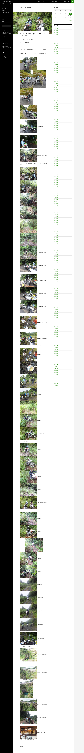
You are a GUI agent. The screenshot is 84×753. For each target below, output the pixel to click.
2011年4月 (56, 241)
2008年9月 (56, 290)
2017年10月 (56, 134)
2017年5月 (56, 142)
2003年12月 (56, 381)
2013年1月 (56, 216)
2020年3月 (56, 98)
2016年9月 (56, 153)
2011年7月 (56, 237)
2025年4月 (56, 41)
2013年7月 (56, 205)
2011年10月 (56, 233)
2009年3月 (56, 279)
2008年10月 (56, 288)
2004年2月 (56, 376)
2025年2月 (56, 45)
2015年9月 (56, 169)
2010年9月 (56, 254)
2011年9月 (56, 235)
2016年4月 (56, 157)
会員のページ (57, 1)
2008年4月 (56, 298)
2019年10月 (56, 102)
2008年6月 (56, 294)
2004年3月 (56, 374)
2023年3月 (56, 72)
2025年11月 (56, 34)
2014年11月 (56, 182)
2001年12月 (56, 385)
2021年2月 (56, 91)
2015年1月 (56, 180)
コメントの (4, 57)
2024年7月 (56, 51)
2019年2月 (56, 112)
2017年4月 (56, 144)
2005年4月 (56, 355)
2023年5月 (56, 70)
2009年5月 (56, 275)
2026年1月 (56, 32)
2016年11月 (56, 150)
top (21, 746)
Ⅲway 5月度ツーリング (5, 32)
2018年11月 (56, 117)
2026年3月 (56, 30)
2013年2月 (56, 214)
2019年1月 (56, 115)
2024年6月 (56, 53)
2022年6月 (56, 81)
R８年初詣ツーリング (5, 36)
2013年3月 (56, 212)
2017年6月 (56, 140)
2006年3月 (56, 336)
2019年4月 (56, 110)
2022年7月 (56, 79)
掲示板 (65, 1)
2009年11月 (56, 267)
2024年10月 (56, 49)
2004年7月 (56, 370)
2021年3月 (56, 89)
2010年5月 (56, 256)
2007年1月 (56, 319)
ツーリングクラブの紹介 (50, 1)
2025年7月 (56, 38)
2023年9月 (56, 66)
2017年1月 (56, 148)
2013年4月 (56, 210)
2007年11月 (56, 305)
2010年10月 (56, 252)
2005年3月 (56, 357)
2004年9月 (56, 368)
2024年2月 (56, 60)
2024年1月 (56, 62)
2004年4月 (56, 372)
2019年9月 (56, 104)
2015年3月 (56, 176)
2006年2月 (56, 338)
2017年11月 (56, 131)
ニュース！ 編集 (37, 1)
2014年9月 (56, 184)
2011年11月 (56, 231)
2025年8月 (56, 36)
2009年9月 (56, 271)
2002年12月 (56, 383)
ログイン (3, 54)
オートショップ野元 (6, 1)
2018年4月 (56, 123)
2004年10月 (56, 366)
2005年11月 (56, 343)
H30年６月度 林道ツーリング (33, 33)
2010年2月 (56, 262)
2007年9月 (56, 307)
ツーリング (43, 1)
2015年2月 (56, 178)
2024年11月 (56, 47)
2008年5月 (56, 296)
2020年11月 (56, 93)
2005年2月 (56, 359)
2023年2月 (56, 74)
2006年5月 (56, 332)
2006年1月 (56, 340)
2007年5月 (56, 311)
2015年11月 (56, 165)
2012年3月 (56, 224)
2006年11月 (56, 321)
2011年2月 (56, 245)
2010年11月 (56, 250)
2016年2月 (56, 161)
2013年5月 (56, 207)
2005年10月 (56, 345)
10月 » (70, 20)
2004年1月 (56, 378)
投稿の (3, 56)
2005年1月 (56, 362)
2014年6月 (56, 188)
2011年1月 (56, 248)
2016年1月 (56, 163)
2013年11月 (56, 199)
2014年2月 (56, 195)
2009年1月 (56, 283)
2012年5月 (56, 220)
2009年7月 (56, 273)
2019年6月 (56, 106)
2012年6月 (56, 218)
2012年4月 (56, 222)
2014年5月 (56, 191)
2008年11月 (56, 286)
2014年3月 (56, 193)
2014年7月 (56, 186)
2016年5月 (56, 155)
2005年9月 (56, 347)
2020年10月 (56, 96)
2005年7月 (56, 349)
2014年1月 (56, 197)
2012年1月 (56, 229)
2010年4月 (56, 258)
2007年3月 (56, 315)
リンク (62, 1)
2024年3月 (56, 57)
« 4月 (55, 20)
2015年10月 (56, 167)
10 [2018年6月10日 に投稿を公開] (70, 13)
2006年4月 (56, 334)
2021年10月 (56, 87)
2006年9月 (56, 326)
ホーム (32, 1)
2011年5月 (56, 239)
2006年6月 (56, 330)
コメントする (29, 35)
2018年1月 (56, 129)
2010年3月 (56, 260)
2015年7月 (56, 172)
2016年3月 (56, 159)
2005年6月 (56, 351)
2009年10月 (56, 269)
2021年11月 (56, 85)
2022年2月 (56, 83)
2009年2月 (56, 281)
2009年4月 (56, 277)
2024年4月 (56, 55)
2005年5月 (56, 353)
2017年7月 (56, 138)
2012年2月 (56, 226)
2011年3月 (56, 243)
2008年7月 (56, 292)
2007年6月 (56, 309)
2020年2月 (56, 100)
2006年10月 (56, 324)
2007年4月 (56, 313)
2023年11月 (56, 64)
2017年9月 (56, 136)
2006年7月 (56, 328)
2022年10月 (56, 76)
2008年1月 (56, 302)
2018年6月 (56, 121)
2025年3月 (56, 43)
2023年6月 (56, 68)
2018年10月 (56, 119)
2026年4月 (56, 28)
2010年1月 (56, 264)
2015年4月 (56, 174)
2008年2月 (56, 300)
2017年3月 (56, 146)
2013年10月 (56, 201)
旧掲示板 (69, 1)
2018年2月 (56, 127)
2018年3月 (56, 125)
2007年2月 (56, 317)
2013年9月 (56, 203)
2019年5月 (56, 108)
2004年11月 (56, 364)
